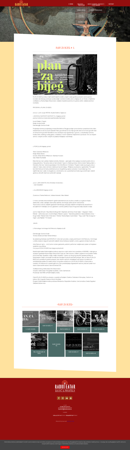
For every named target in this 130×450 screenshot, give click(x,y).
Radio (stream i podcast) (96, 4)
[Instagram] (62, 398)
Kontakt (111, 4)
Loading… (65, 430)
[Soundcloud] (66, 398)
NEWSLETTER (70, 421)
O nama (71, 4)
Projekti (80, 4)
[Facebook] (58, 398)
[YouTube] (70, 398)
